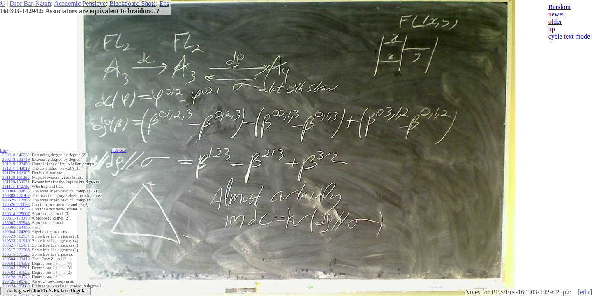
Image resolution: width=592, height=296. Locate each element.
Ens (164, 3)
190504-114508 (15, 263)
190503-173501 (16, 268)
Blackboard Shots (132, 3)
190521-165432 (16, 245)
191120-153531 (15, 182)
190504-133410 (16, 259)
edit (585, 292)
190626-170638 (16, 204)
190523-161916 (16, 240)
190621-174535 (16, 209)
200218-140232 (16, 155)
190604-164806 (16, 231)
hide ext (119, 150)
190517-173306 (16, 249)
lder (555, 21)
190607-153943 (16, 222)
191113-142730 (15, 186)
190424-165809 (16, 286)
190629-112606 (15, 200)
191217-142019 (16, 168)
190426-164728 (16, 277)
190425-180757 (16, 281)
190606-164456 (16, 227)
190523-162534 (16, 236)
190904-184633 (16, 191)
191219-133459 (16, 164)
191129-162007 (15, 173)
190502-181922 (16, 272)
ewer (556, 14)
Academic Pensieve (80, 3)
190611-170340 (15, 218)
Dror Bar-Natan (30, 3)
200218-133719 (16, 159)
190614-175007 (16, 213)
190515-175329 (16, 254)
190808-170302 (16, 195)
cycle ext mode (569, 36)
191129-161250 (15, 177)
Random (559, 6)
